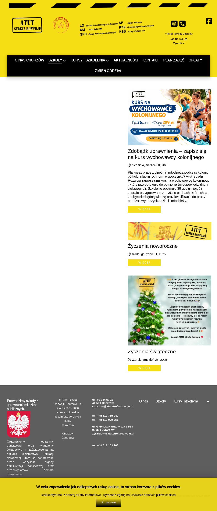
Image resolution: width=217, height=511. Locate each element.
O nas (143, 401)
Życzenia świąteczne (152, 351)
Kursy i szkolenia (185, 401)
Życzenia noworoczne (153, 246)
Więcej (144, 209)
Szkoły (161, 401)
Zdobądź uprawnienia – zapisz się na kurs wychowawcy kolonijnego (167, 154)
